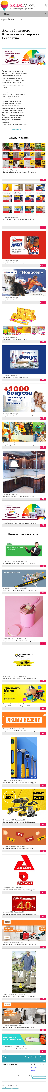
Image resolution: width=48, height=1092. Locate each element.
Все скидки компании (39, 1078)
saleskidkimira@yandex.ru (10, 1088)
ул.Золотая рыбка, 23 (10, 1064)
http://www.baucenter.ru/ (38, 1076)
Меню (6, 14)
